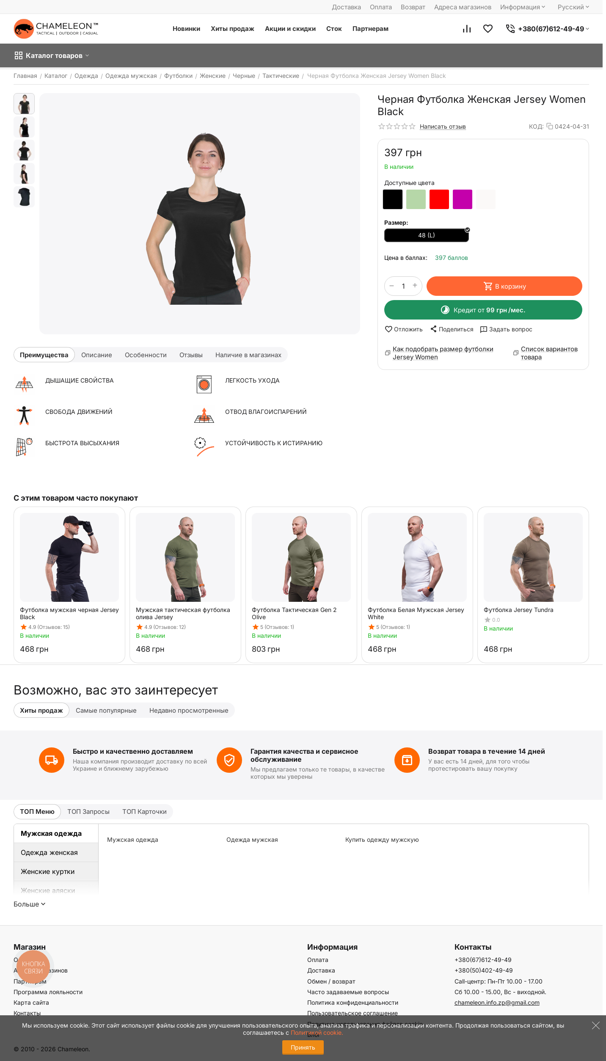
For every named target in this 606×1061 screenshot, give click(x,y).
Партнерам (370, 29)
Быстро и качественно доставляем (133, 751)
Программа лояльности (48, 991)
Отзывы (191, 355)
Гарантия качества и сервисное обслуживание (304, 755)
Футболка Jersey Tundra (519, 609)
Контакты (27, 1013)
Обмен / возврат (331, 981)
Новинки (186, 29)
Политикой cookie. (317, 1032)
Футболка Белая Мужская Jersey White (416, 613)
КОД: (536, 126)
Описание (96, 355)
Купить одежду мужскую (382, 839)
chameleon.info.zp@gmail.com (497, 1002)
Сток (334, 29)
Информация (523, 7)
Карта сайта (31, 1002)
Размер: (396, 222)
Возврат (413, 7)
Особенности (146, 355)
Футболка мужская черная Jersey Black (69, 613)
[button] (451, 329)
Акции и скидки (290, 29)
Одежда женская (49, 852)
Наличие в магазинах (248, 355)
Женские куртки (47, 871)
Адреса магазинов (462, 7)
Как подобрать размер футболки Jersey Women (443, 353)
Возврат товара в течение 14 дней (486, 751)
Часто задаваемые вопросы (348, 991)
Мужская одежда (51, 833)
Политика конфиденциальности (352, 1002)
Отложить (403, 329)
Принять (303, 1047)
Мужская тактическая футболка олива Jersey (183, 613)
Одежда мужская (252, 839)
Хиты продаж (232, 29)
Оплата (381, 7)
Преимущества (44, 355)
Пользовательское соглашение (352, 1013)
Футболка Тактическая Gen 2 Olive (294, 613)
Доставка (346, 7)
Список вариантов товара (549, 353)
